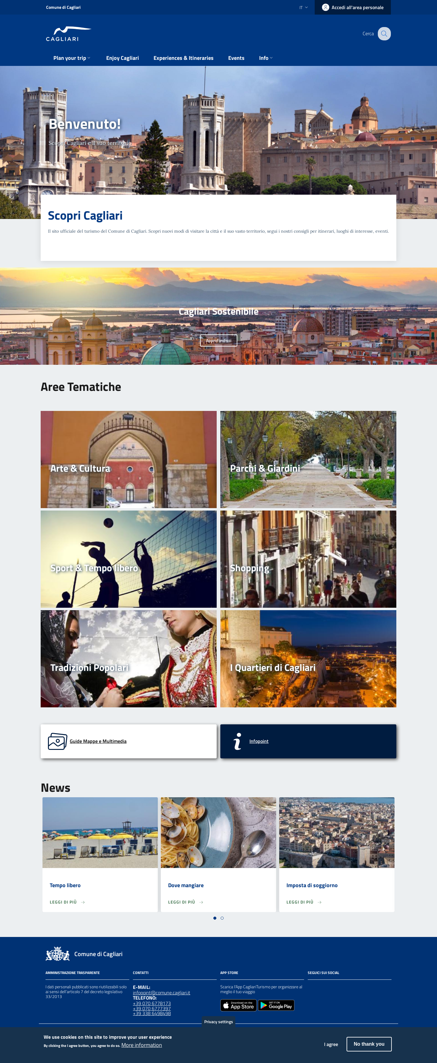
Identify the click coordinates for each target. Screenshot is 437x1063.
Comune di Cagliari (63, 7)
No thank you (369, 1047)
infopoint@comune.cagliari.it (161, 992)
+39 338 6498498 (152, 1013)
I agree (331, 1047)
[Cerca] (383, 33)
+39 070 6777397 (152, 1008)
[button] (214, 918)
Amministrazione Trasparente (73, 973)
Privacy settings (218, 1025)
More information (141, 1048)
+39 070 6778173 (152, 1003)
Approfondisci (218, 340)
